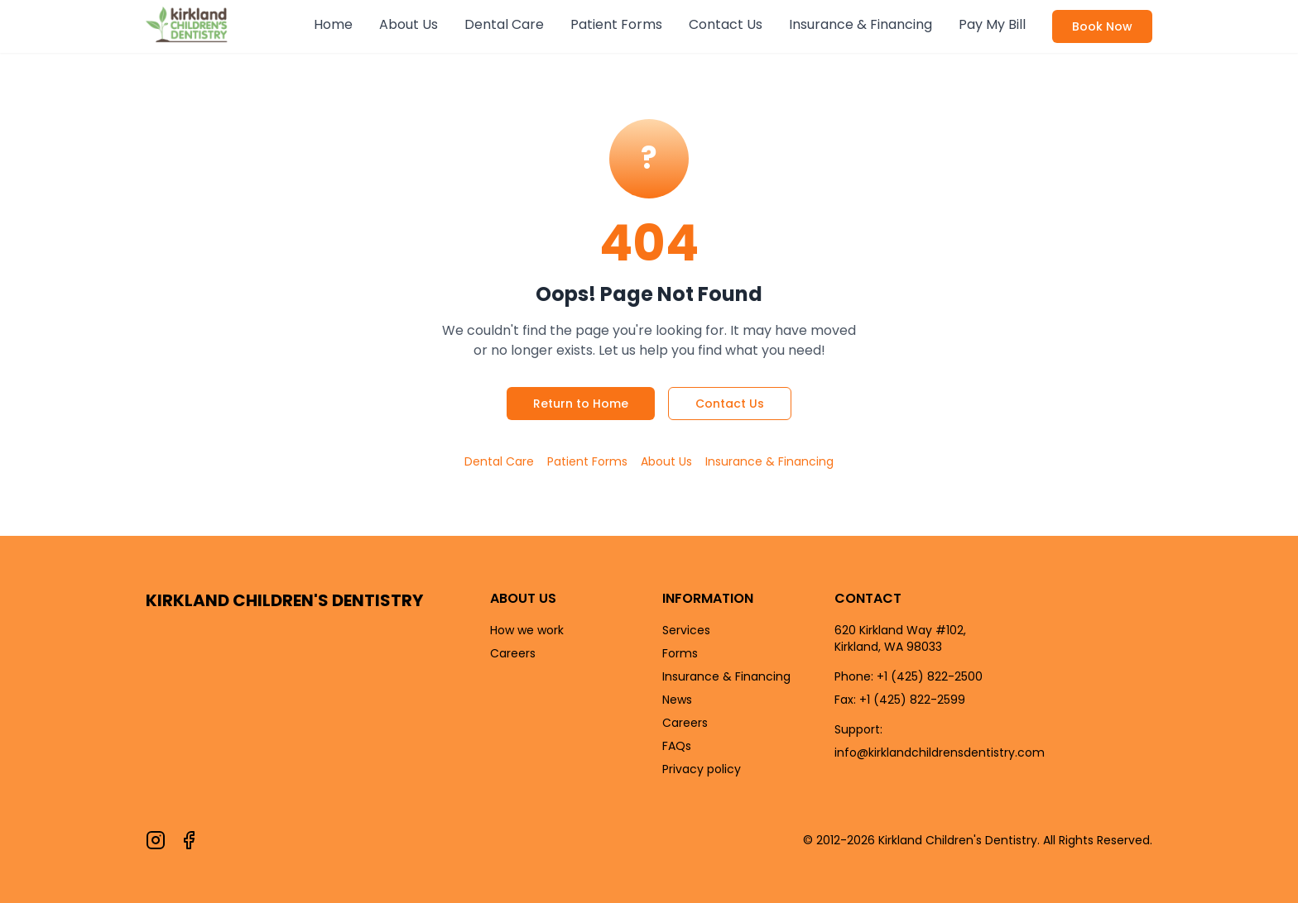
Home (333, 24)
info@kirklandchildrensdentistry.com (939, 752)
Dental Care (504, 24)
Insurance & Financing (860, 24)
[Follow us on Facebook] (189, 840)
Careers (513, 653)
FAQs (676, 746)
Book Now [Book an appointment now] (1102, 26)
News (677, 699)
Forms (680, 653)
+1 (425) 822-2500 (930, 676)
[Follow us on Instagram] (156, 840)
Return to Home (580, 403)
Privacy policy (701, 769)
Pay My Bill (992, 24)
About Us (408, 24)
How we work (527, 630)
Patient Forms (616, 24)
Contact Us (725, 24)
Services (686, 630)
